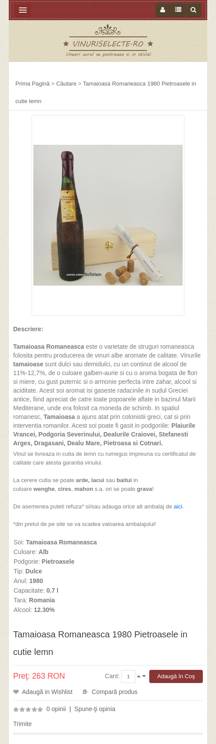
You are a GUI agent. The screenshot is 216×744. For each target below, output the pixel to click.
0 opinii (56, 708)
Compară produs (114, 691)
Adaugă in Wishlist (47, 691)
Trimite (22, 723)
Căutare (66, 83)
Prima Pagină (32, 83)
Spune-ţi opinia (94, 708)
